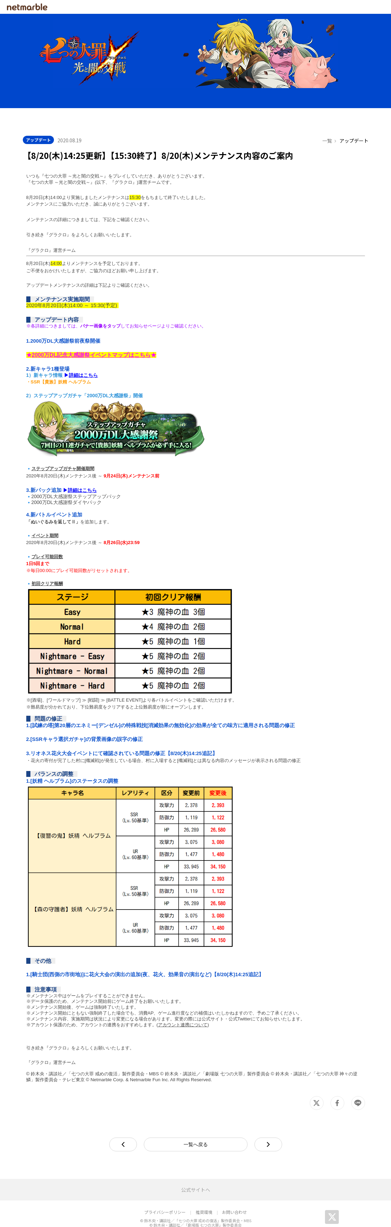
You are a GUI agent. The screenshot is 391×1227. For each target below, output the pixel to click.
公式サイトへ (195, 1164)
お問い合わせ (234, 1187)
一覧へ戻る (196, 1119)
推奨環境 (204, 1187)
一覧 (327, 115)
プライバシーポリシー (165, 1187)
